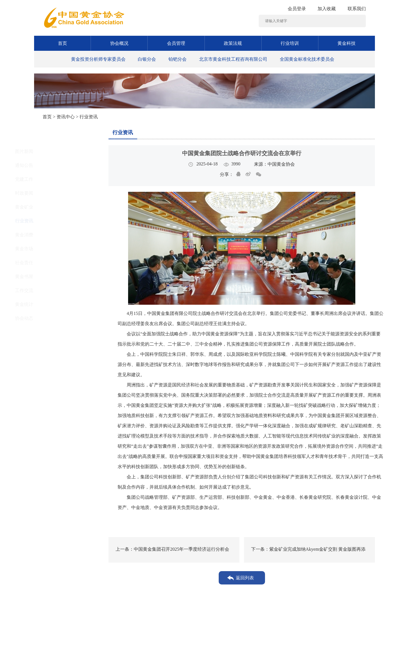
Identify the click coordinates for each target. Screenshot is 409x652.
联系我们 (357, 8)
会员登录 (297, 8)
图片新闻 (54, 151)
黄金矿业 (54, 207)
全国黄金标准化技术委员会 (307, 59)
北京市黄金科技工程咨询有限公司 (233, 59)
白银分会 (147, 59)
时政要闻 (54, 193)
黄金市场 (54, 248)
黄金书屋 (54, 276)
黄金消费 (54, 234)
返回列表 (245, 577)
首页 (62, 43)
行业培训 (290, 43)
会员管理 (176, 43)
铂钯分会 (177, 59)
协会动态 (54, 318)
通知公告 (54, 165)
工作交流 (54, 290)
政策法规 (233, 43)
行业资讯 (54, 220)
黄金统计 (54, 304)
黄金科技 (346, 43)
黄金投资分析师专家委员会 (98, 59)
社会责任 (54, 262)
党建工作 (54, 179)
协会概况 (119, 43)
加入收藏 (327, 8)
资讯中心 (66, 116)
